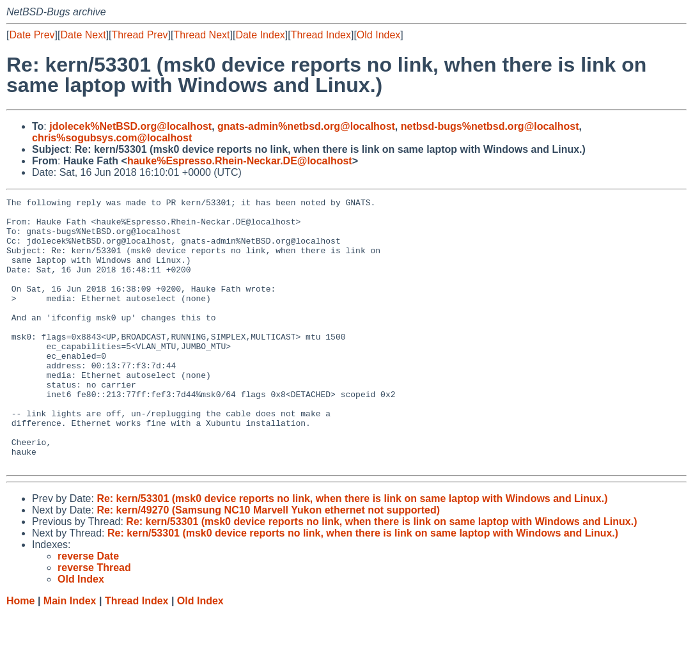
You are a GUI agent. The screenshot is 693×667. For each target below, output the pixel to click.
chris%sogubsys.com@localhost (112, 137)
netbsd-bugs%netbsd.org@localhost (490, 126)
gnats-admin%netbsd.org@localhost (306, 126)
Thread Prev (140, 34)
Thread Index (321, 34)
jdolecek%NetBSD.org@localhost (130, 126)
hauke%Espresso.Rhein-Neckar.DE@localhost (239, 160)
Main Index (70, 654)
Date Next (82, 34)
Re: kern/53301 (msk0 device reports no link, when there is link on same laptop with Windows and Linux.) (352, 552)
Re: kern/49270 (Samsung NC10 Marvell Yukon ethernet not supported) (268, 563)
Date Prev (31, 34)
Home (20, 654)
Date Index (259, 34)
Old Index (378, 34)
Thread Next (201, 34)
